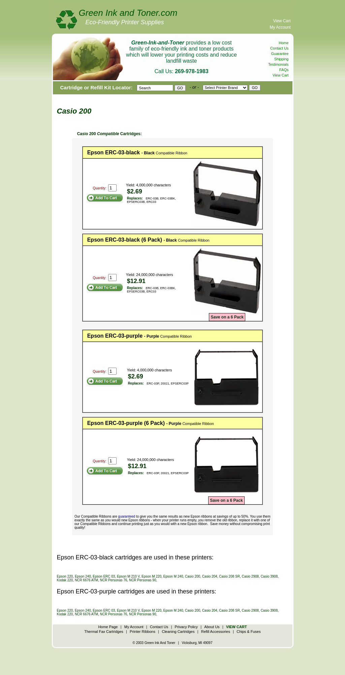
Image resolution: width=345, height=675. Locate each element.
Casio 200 (192, 576)
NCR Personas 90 (142, 580)
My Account (280, 27)
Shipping (281, 59)
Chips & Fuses (249, 632)
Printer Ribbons (142, 632)
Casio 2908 (250, 576)
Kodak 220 (65, 580)
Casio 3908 (269, 576)
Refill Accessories (215, 632)
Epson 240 (83, 576)
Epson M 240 (173, 576)
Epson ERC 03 (104, 576)
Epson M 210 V (128, 576)
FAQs (284, 70)
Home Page (108, 627)
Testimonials (278, 64)
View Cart (282, 21)
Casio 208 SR (229, 576)
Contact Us (279, 48)
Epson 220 (65, 576)
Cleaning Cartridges (178, 632)
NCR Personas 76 (113, 580)
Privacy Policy (186, 627)
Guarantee (280, 54)
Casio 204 (209, 576)
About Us (211, 627)
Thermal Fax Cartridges (103, 632)
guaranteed (126, 516)
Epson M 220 (151, 576)
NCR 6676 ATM (86, 580)
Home (283, 43)
